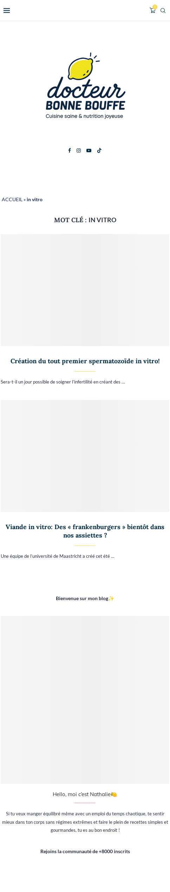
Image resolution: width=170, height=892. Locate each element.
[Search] (162, 10)
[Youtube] (88, 150)
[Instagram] (79, 150)
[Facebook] (69, 150)
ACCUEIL (12, 199)
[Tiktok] (99, 150)
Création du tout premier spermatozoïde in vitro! (85, 361)
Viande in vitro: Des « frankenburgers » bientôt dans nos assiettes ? (85, 531)
